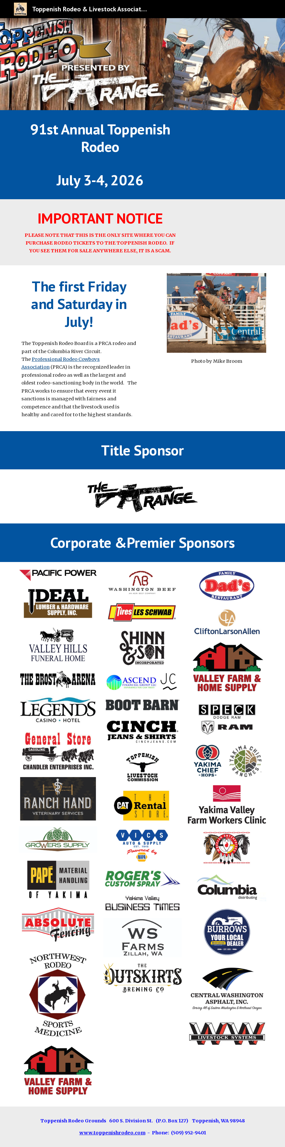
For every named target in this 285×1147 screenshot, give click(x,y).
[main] (100, 154)
